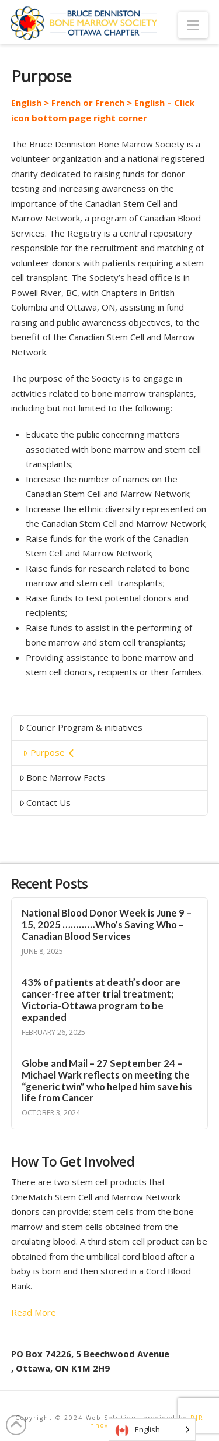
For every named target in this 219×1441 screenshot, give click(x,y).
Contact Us (45, 802)
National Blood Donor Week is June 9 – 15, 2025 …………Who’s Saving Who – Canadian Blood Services (107, 925)
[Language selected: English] (152, 1429)
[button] (193, 25)
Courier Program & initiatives (81, 727)
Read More (33, 1312)
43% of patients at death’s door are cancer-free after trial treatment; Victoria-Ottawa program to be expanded (101, 1000)
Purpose (48, 752)
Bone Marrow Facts (62, 777)
